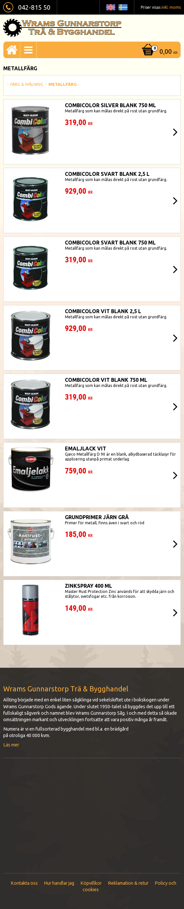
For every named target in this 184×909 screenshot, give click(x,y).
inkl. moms (171, 7)
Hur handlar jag (59, 883)
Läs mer (11, 744)
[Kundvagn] (159, 52)
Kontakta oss (24, 883)
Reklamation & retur (128, 883)
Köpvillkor (91, 883)
